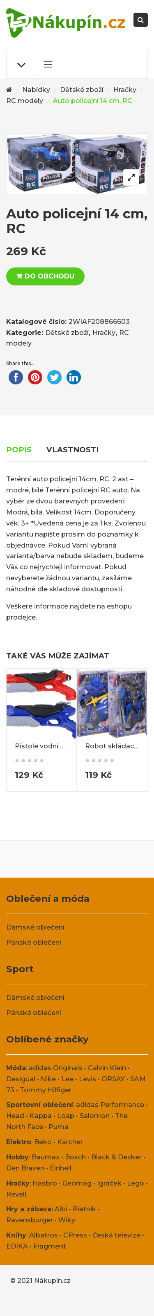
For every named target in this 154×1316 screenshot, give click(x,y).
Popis (19, 449)
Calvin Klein (107, 1068)
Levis (87, 1079)
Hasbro (44, 1183)
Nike (48, 1079)
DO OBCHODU (49, 276)
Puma (58, 1127)
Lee (67, 1079)
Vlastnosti (72, 449)
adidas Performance (110, 1105)
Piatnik (84, 1209)
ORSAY (113, 1079)
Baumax (46, 1157)
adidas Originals (56, 1068)
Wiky (66, 1220)
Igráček (109, 1183)
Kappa (41, 1116)
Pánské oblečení (33, 942)
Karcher (70, 1142)
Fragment (49, 1246)
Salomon (95, 1116)
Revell (16, 1194)
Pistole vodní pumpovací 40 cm (68, 746)
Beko (43, 1142)
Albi (61, 1209)
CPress (75, 1235)
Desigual (20, 1079)
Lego (135, 1183)
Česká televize (116, 1235)
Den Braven (25, 1168)
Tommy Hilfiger (45, 1090)
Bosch (75, 1157)
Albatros (43, 1235)
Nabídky (36, 90)
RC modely (24, 101)
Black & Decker (116, 1157)
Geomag (77, 1183)
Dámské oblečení (35, 927)
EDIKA (17, 1246)
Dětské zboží (81, 90)
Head (15, 1116)
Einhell (60, 1168)
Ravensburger (29, 1220)
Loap (65, 1116)
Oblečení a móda (48, 898)
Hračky (124, 90)
